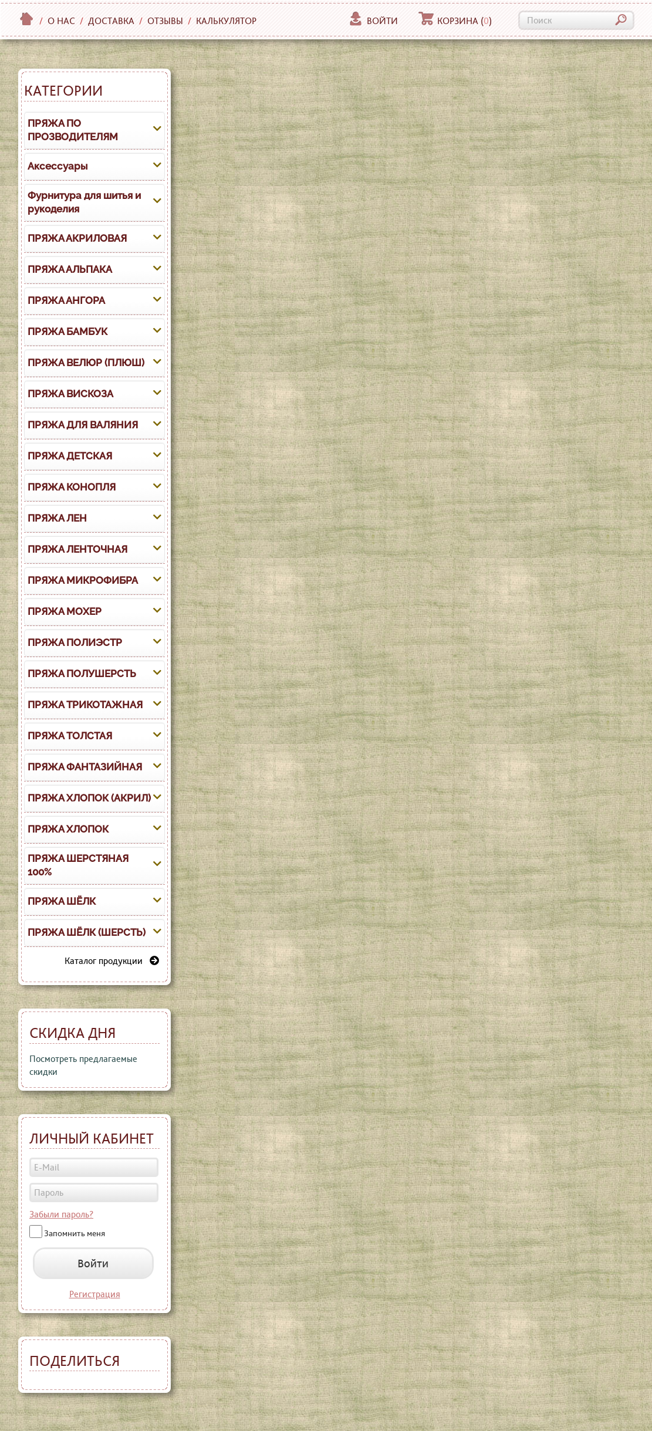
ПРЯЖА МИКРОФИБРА (83, 580)
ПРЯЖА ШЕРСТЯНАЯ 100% (78, 865)
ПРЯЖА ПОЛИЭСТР (75, 642)
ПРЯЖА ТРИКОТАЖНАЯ (85, 705)
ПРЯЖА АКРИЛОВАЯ (77, 238)
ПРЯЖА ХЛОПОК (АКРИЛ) (89, 798)
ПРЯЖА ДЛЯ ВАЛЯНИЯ (83, 425)
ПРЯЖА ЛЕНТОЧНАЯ (77, 549)
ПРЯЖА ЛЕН (57, 518)
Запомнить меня (74, 1233)
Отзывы (165, 20)
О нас (61, 20)
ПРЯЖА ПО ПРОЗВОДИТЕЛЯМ (73, 130)
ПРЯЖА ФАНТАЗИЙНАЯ (85, 767)
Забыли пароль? (61, 1214)
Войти (373, 20)
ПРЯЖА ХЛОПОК (68, 829)
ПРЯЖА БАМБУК (67, 331)
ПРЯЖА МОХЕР (65, 611)
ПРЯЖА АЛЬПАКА (70, 269)
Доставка (111, 20)
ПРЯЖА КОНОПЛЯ (72, 487)
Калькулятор (226, 20)
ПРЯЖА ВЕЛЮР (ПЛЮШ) (86, 362)
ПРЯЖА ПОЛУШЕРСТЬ (82, 673)
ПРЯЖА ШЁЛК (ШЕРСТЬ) (87, 932)
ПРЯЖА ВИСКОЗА (70, 394)
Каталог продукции (112, 960)
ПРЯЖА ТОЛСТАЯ (70, 736)
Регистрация (94, 1294)
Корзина (455, 20)
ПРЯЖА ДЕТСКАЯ (70, 456)
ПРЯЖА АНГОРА (66, 300)
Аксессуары (57, 166)
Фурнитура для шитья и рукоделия (84, 202)
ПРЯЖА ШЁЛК (62, 901)
